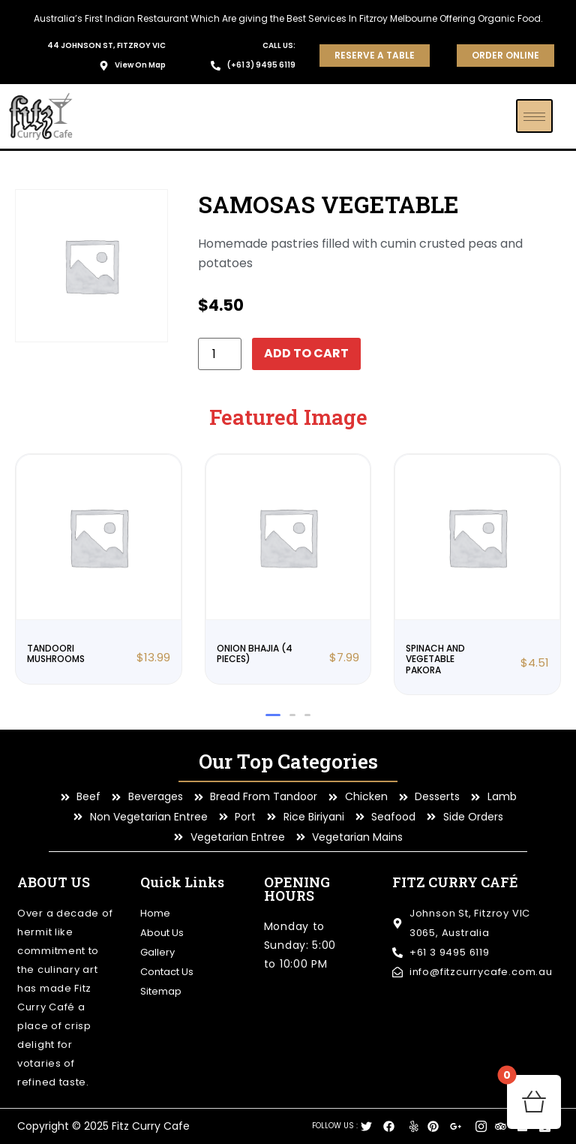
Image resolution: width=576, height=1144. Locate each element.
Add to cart (305, 353)
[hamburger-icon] (534, 116)
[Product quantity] (220, 354)
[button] (273, 715)
